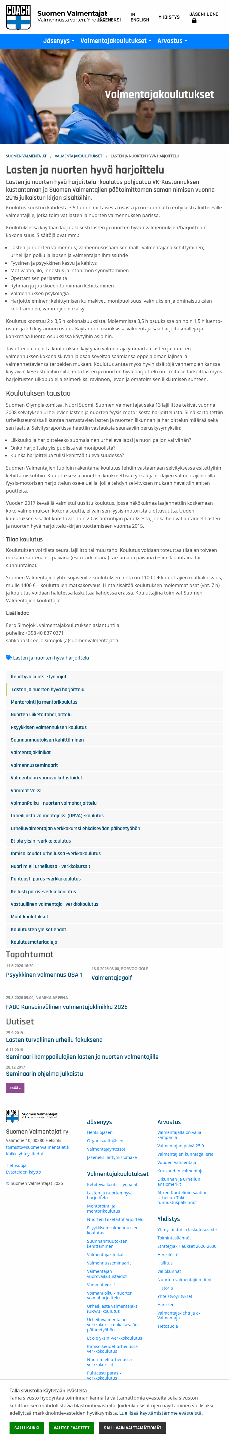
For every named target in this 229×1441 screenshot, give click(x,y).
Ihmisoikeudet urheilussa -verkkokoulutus (56, 853)
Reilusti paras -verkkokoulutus (43, 891)
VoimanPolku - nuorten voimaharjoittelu (54, 803)
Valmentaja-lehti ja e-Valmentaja (178, 1315)
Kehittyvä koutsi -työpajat (38, 677)
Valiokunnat (169, 1271)
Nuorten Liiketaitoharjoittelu (41, 714)
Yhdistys (169, 17)
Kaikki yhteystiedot (24, 1154)
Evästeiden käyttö (23, 1172)
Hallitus (165, 1263)
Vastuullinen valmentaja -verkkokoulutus (54, 904)
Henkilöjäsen (100, 1132)
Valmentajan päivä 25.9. (181, 1146)
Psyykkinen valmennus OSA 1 (44, 974)
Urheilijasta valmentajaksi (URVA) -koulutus (57, 815)
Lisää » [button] (15, 1088)
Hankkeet (166, 1304)
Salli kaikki (26, 1427)
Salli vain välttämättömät (132, 1427)
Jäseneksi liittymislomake (112, 1157)
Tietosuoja (16, 1165)
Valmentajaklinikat (31, 752)
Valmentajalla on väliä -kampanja (180, 1134)
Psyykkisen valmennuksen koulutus (49, 727)
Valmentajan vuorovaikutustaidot (46, 778)
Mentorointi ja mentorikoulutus (44, 702)
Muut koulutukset (29, 917)
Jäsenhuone (203, 17)
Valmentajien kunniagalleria (185, 1154)
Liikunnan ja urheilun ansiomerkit (178, 1181)
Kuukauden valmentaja (180, 1171)
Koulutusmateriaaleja (34, 942)
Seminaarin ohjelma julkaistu (44, 1073)
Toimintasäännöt (174, 1238)
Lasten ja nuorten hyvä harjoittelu (51, 657)
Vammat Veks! (26, 790)
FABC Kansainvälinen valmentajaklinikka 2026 (67, 1007)
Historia (165, 1288)
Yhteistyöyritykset (174, 1296)
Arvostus (173, 42)
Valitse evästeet (71, 1427)
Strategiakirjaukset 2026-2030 (186, 1246)
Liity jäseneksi (109, 17)
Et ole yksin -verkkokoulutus (41, 841)
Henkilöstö (167, 1254)
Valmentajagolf (112, 977)
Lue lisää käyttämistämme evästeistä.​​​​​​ (161, 1413)
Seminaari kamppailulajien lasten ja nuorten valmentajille (82, 1056)
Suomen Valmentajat (26, 156)
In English (140, 17)
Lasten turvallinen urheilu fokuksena (54, 1039)
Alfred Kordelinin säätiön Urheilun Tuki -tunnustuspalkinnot (182, 1197)
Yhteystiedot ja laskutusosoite (187, 1229)
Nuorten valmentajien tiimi (184, 1279)
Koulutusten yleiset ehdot (38, 929)
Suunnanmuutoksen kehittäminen (47, 740)
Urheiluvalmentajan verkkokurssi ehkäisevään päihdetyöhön (75, 828)
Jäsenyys (60, 42)
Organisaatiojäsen (105, 1140)
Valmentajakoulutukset (117, 42)
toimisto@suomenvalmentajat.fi (37, 1147)
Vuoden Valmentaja (176, 1162)
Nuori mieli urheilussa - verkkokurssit (50, 866)
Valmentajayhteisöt (106, 1149)
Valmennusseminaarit (34, 765)
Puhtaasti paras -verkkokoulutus (46, 879)
